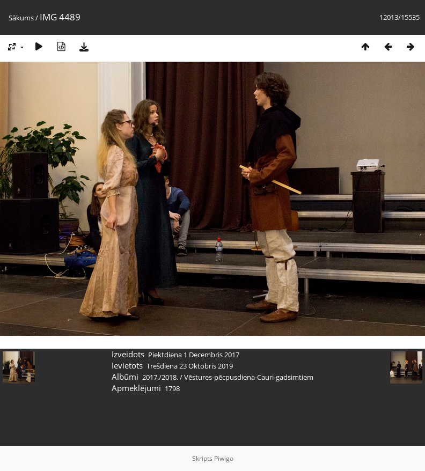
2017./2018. (160, 377)
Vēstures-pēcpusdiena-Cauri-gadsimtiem (248, 377)
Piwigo (223, 458)
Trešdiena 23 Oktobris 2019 (189, 366)
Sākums (21, 18)
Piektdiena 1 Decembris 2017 (193, 354)
